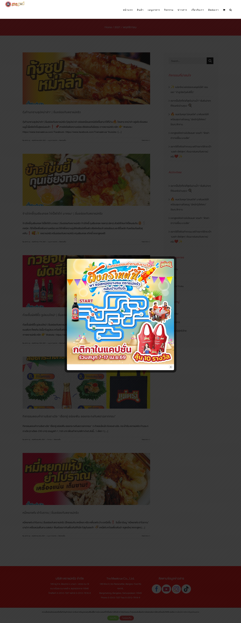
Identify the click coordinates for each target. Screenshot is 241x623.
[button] (230, 10)
